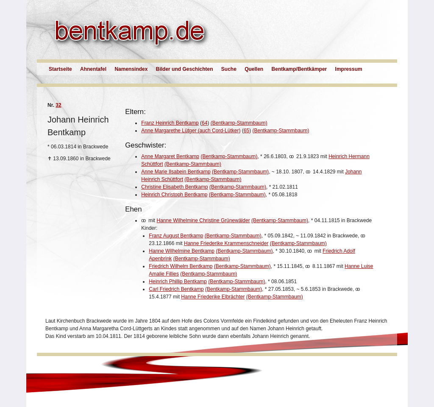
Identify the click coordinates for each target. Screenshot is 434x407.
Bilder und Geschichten (184, 69)
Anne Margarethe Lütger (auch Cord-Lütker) (190, 131)
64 (204, 123)
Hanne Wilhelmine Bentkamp (181, 251)
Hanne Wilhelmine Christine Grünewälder (203, 220)
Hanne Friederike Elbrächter (213, 297)
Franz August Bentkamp (176, 236)
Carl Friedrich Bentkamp (176, 289)
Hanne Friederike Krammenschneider (226, 243)
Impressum (348, 69)
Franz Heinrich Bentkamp (169, 123)
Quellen (254, 69)
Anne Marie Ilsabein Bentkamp (175, 172)
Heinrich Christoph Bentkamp (174, 195)
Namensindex (130, 69)
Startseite (60, 69)
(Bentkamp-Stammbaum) (239, 123)
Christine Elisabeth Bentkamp (174, 187)
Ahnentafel (93, 69)
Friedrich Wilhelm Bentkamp (180, 266)
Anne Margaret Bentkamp (170, 156)
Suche (228, 69)
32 (58, 105)
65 (246, 131)
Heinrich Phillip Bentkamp (178, 281)
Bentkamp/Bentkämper (299, 69)
